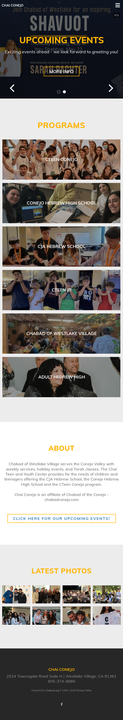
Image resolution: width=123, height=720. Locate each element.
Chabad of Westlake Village (61, 333)
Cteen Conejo (61, 159)
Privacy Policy (84, 690)
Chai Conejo (12, 5)
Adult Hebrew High (61, 377)
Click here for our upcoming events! (61, 518)
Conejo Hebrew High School (61, 203)
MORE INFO (61, 71)
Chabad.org (52, 690)
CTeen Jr (61, 290)
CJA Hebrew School (61, 246)
